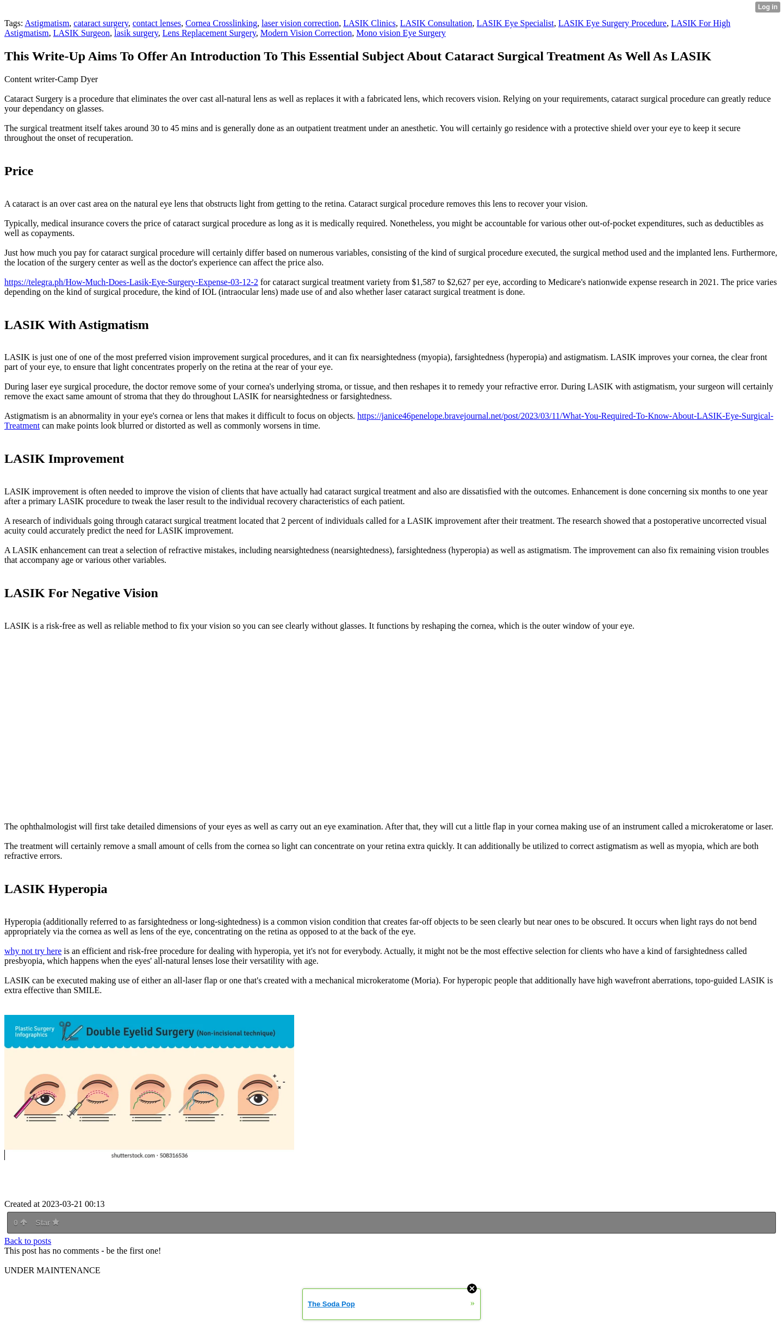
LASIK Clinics (369, 23)
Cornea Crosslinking (221, 23)
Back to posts (27, 1241)
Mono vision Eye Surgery (401, 33)
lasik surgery (136, 33)
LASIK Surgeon (81, 33)
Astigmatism (47, 23)
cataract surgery (100, 23)
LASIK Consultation (436, 23)
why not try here (32, 951)
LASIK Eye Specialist (515, 23)
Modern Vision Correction (306, 33)
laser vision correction (300, 23)
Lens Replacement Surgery (209, 33)
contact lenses (157, 23)
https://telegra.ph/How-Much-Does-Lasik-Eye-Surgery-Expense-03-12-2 (131, 282)
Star (47, 1222)
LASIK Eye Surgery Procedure (612, 23)
